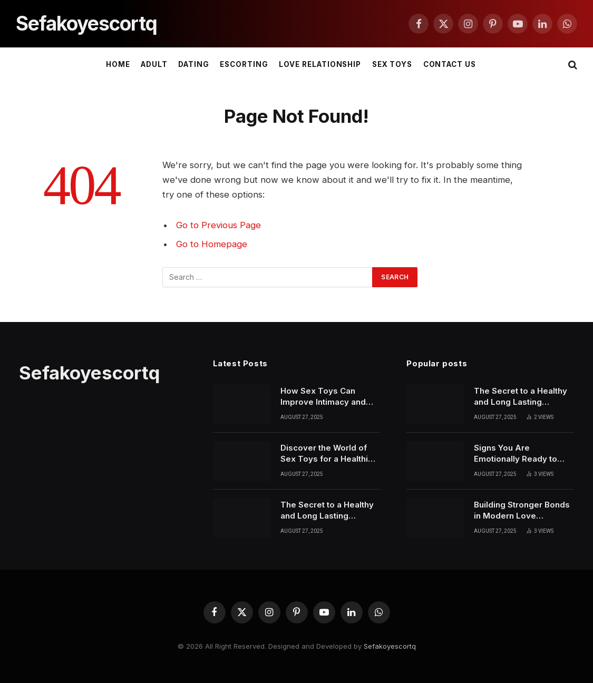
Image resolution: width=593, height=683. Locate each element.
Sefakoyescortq (390, 646)
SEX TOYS (392, 64)
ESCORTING (244, 64)
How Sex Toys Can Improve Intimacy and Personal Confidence (323, 397)
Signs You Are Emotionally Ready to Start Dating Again (515, 454)
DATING (193, 64)
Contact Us (449, 64)
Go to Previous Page (218, 225)
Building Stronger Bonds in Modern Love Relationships (522, 511)
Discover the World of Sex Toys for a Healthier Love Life (328, 454)
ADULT (154, 64)
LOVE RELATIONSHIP (320, 64)
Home (118, 64)
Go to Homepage (211, 244)
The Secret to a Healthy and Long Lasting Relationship (327, 511)
